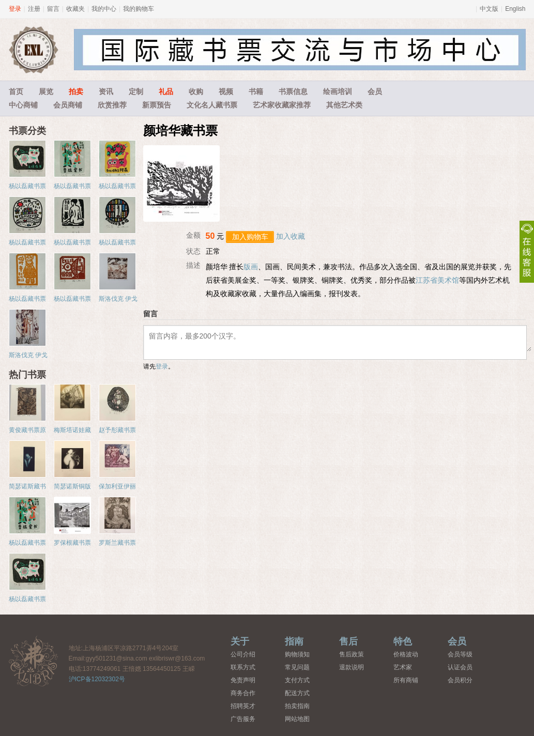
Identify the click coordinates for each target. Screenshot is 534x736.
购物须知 (297, 654)
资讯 (106, 91)
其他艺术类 (344, 105)
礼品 (166, 91)
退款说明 (351, 667)
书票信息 (293, 91)
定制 (136, 91)
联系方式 (243, 667)
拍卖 (76, 91)
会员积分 (460, 680)
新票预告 (156, 105)
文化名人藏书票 (212, 105)
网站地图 (297, 719)
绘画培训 (337, 91)
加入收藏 (290, 236)
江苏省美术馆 (437, 280)
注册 (34, 8)
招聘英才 (243, 706)
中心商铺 (23, 105)
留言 (53, 8)
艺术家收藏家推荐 (282, 105)
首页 (16, 91)
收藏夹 (75, 8)
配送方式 (297, 693)
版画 (250, 267)
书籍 (256, 91)
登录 (15, 8)
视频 (226, 91)
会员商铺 (67, 105)
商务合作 (243, 693)
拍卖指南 (297, 706)
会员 (375, 91)
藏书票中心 (33, 660)
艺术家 (402, 667)
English (515, 8)
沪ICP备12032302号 (97, 679)
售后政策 (351, 654)
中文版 (489, 8)
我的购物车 (138, 8)
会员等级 (460, 654)
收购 (196, 91)
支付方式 (297, 680)
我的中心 (103, 8)
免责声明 (243, 680)
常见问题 (297, 667)
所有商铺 (405, 680)
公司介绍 (243, 654)
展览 (46, 91)
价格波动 (405, 654)
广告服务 (243, 719)
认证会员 (460, 667)
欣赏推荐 (112, 105)
